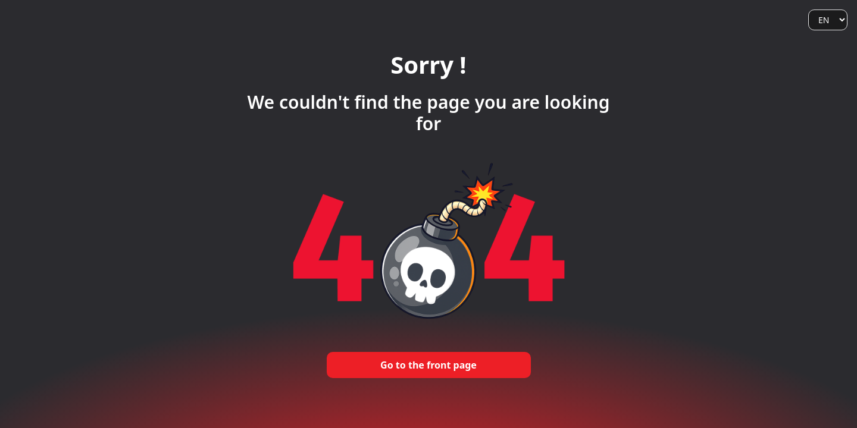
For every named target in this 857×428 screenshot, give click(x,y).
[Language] (827, 20)
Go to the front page (428, 365)
